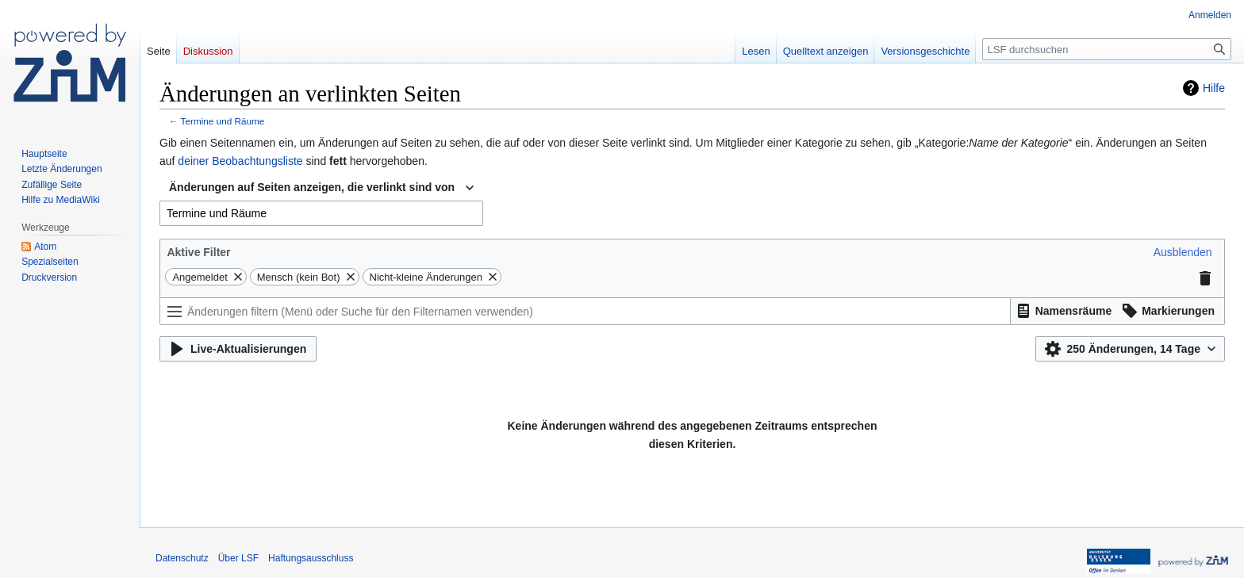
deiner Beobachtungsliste (240, 161)
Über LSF (238, 558)
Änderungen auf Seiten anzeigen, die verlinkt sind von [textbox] (312, 187)
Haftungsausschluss (310, 558)
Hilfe (1214, 88)
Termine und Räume (223, 121)
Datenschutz (182, 558)
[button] (1183, 252)
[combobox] (321, 188)
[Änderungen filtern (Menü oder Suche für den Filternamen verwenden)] (585, 311)
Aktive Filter (198, 252)
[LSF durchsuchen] (1106, 49)
